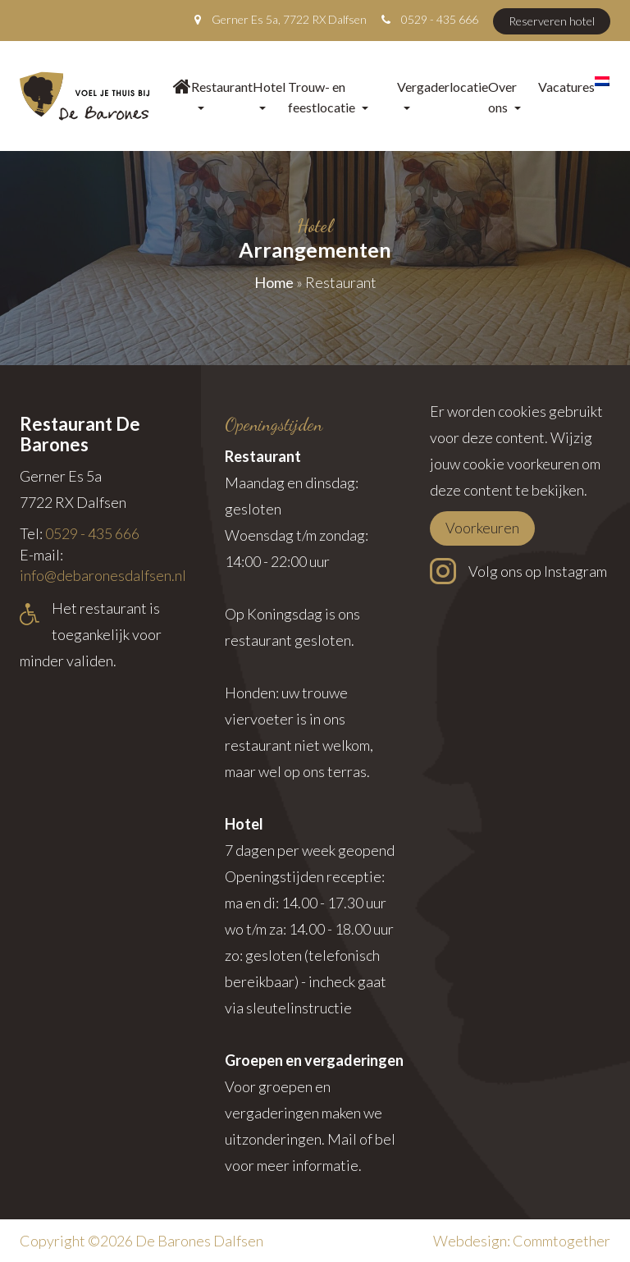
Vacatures (566, 86)
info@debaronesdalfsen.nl (103, 575)
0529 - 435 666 (439, 19)
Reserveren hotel (552, 21)
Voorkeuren (482, 528)
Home (274, 282)
